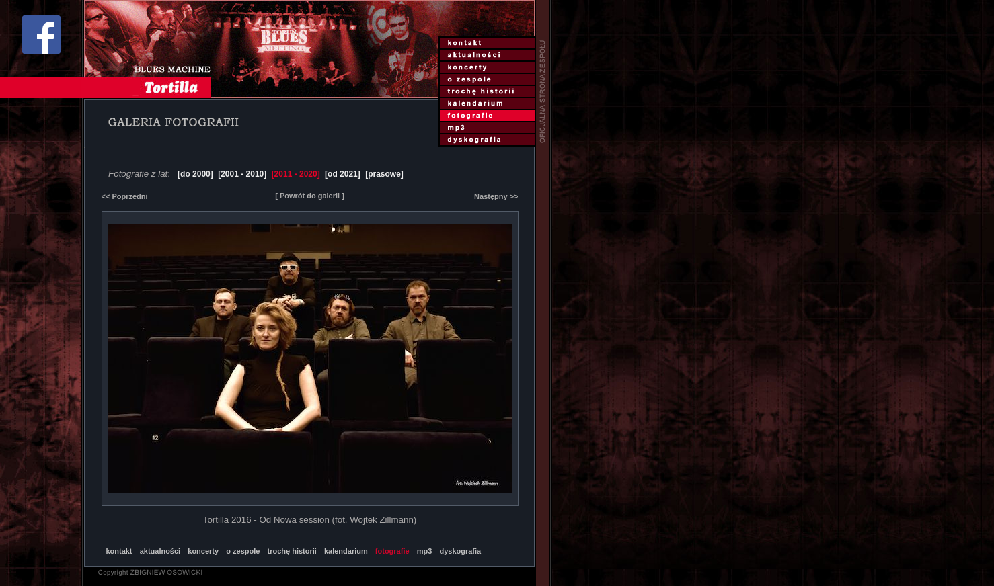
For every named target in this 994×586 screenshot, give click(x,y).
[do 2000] (195, 174)
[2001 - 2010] (242, 174)
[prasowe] (384, 174)
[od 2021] (342, 174)
